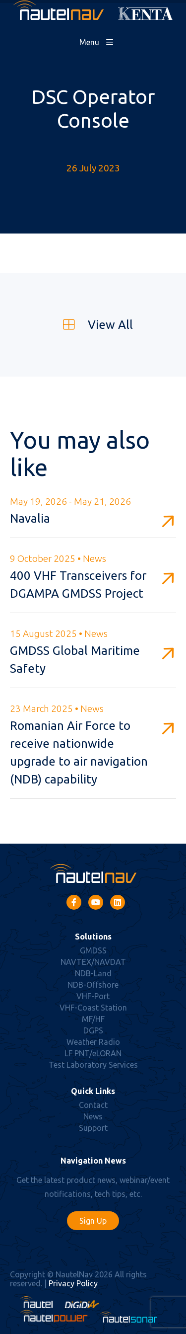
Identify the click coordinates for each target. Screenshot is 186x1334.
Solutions (93, 936)
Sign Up (93, 1220)
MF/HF (93, 1019)
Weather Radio (93, 1041)
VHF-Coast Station (93, 1007)
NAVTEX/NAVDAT (93, 961)
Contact (93, 1104)
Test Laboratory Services (93, 1064)
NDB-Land (93, 973)
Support (93, 1127)
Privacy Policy (73, 1283)
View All (93, 324)
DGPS (93, 1030)
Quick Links (93, 1091)
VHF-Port (93, 996)
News (93, 1116)
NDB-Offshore (93, 984)
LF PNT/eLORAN (93, 1053)
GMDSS (93, 950)
